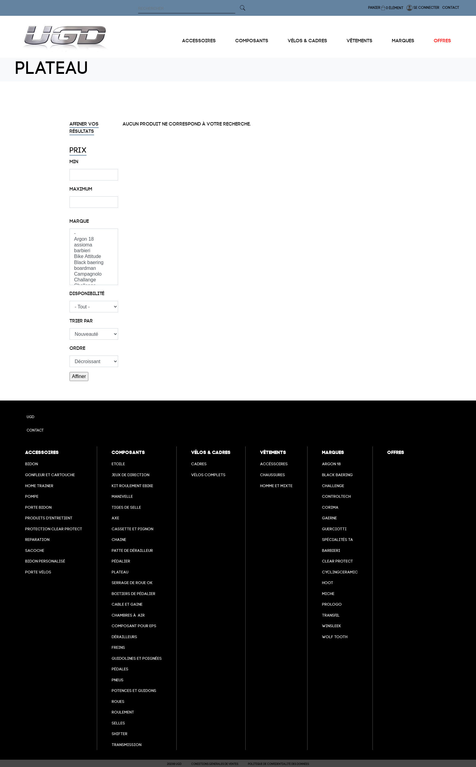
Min (74, 161)
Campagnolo (93, 274)
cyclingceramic (340, 572)
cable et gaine (127, 604)
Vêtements (359, 40)
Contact (450, 7)
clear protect (337, 561)
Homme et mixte (276, 485)
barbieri (93, 251)
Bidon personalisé (45, 561)
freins (118, 647)
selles (118, 723)
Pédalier (121, 561)
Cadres (199, 464)
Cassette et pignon (132, 529)
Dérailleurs (124, 637)
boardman (93, 268)
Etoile (118, 464)
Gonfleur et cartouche (50, 475)
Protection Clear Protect (53, 529)
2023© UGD (174, 763)
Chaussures (272, 475)
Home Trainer (39, 485)
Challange (93, 280)
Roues (118, 701)
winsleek (331, 626)
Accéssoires (274, 464)
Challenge (333, 485)
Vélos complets (208, 475)
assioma (93, 245)
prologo (332, 604)
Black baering (93, 263)
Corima (330, 507)
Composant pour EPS (134, 626)
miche (328, 593)
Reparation (37, 539)
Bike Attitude (93, 257)
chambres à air (128, 615)
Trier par (81, 321)
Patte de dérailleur (132, 550)
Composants (251, 40)
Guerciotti (334, 529)
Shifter (119, 733)
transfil (331, 615)
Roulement (123, 712)
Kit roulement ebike (132, 485)
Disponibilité (87, 293)
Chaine (119, 539)
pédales (120, 669)
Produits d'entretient (49, 518)
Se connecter (422, 8)
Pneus (118, 680)
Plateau (120, 572)
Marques (403, 40)
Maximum (81, 189)
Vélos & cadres (307, 40)
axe (115, 518)
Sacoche (34, 550)
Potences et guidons (134, 690)
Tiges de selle (126, 507)
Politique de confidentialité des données (278, 763)
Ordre (77, 348)
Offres (442, 40)
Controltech (336, 496)
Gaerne (329, 518)
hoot (327, 582)
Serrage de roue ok (132, 582)
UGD (30, 417)
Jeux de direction (130, 475)
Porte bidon (38, 507)
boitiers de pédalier (133, 593)
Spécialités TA (337, 539)
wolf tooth (335, 637)
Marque (79, 221)
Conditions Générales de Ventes (214, 763)
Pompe (32, 496)
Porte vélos (38, 572)
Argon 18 (93, 239)
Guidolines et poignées (137, 658)
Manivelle (122, 496)
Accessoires (199, 40)
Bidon (31, 464)
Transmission (126, 744)
